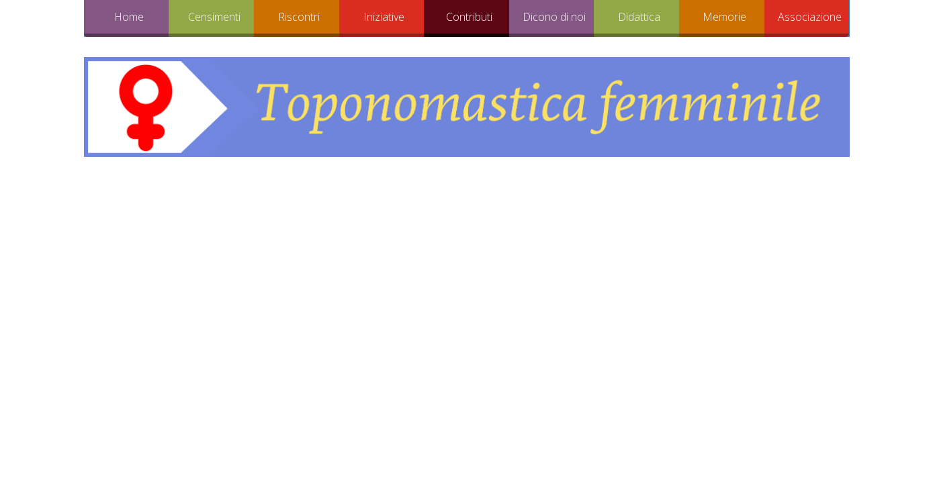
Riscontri (299, 16)
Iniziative (383, 16)
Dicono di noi (554, 16)
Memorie (724, 16)
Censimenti (214, 16)
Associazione (810, 16)
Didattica (639, 16)
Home (129, 16)
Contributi (469, 16)
